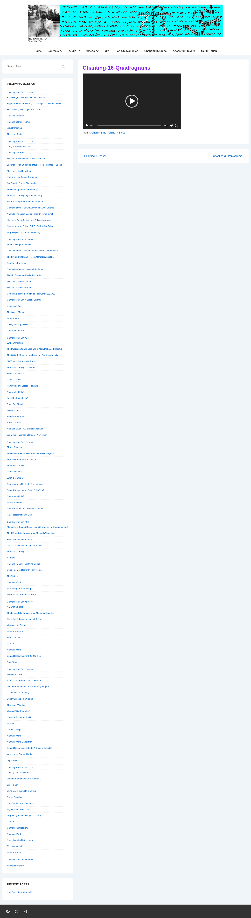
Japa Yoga (12, 760)
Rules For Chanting (16, 404)
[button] (131, 101)
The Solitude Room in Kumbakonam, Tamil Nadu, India (32, 355)
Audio (75, 50)
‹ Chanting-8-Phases (95, 156)
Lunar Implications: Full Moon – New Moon (27, 435)
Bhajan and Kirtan (15, 416)
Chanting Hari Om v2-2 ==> (20, 522)
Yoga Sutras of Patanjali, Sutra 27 (23, 594)
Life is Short (12, 785)
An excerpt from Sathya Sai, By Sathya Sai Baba (30, 226)
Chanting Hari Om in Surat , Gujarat (24, 300)
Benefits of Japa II (15, 373)
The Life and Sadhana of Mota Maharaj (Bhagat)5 (30, 613)
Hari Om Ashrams (15, 115)
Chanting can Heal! (16, 152)
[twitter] (17, 911)
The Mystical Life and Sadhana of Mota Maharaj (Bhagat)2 (34, 349)
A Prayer (11, 557)
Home (38, 51)
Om (107, 51)
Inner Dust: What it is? (17, 398)
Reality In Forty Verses (17, 324)
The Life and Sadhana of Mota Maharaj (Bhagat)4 (30, 533)
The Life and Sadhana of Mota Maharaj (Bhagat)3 (30, 453)
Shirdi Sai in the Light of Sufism (21, 791)
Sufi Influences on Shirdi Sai (20, 699)
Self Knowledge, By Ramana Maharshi (25, 201)
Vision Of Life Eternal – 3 (18, 711)
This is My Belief (14, 134)
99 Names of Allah (15, 846)
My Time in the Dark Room (19, 171)
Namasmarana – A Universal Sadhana (25, 269)
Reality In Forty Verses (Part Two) (23, 386)
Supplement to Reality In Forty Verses (24, 484)
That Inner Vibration (16, 705)
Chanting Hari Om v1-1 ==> (20, 92)
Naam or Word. (14, 650)
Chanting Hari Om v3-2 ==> (20, 859)
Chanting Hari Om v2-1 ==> (20, 442)
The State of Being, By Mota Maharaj (24, 195)
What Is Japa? (14, 318)
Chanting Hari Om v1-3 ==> (20, 239)
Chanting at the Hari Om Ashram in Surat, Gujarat (30, 208)
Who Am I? (12, 643)
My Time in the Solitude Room (21, 361)
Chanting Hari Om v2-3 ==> (20, 602)
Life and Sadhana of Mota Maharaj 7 (24, 778)
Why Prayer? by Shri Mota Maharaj (23, 232)
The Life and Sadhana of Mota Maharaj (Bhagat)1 (30, 257)
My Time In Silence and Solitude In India (26, 158)
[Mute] (171, 125)
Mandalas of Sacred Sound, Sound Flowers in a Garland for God (37, 527)
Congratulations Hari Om (18, 146)
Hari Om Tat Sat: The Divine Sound (23, 564)
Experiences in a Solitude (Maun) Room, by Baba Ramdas (34, 165)
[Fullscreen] (177, 125)
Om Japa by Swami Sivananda (21, 183)
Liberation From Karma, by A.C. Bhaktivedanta (29, 220)
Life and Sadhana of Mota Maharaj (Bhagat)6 (28, 686)
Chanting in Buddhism (17, 828)
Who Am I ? (12, 821)
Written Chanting (15, 343)
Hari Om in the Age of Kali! (19, 892)
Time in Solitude (14, 674)
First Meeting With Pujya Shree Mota (24, 109)
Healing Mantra (14, 422)
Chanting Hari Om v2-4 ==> (20, 669)
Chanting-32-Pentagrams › (228, 156)
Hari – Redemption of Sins (19, 515)
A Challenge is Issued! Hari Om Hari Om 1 (27, 97)
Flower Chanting (14, 447)
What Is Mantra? (14, 852)
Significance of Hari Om (18, 809)
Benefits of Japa (14, 471)
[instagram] (25, 911)
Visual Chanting (14, 128)
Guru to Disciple (14, 729)
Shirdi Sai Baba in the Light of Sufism (24, 545)
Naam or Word (14, 582)
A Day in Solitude (15, 607)
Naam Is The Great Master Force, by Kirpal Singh (30, 214)
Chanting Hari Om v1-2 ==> (20, 141)
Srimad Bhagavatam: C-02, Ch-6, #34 (24, 656)
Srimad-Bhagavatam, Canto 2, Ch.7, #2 (25, 490)
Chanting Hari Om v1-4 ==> (20, 338)
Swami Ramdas (14, 502)
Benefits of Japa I (15, 306)
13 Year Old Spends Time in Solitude (24, 680)
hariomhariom (38, 38)
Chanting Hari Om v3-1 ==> (20, 767)
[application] (132, 101)
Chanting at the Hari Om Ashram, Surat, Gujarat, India (32, 250)
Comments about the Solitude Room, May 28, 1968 (31, 294)
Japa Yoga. (12, 662)
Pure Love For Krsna (17, 263)
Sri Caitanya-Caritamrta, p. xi (20, 588)
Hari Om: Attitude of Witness (20, 803)
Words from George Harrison (20, 754)
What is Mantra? (14, 379)
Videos (93, 50)
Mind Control (13, 410)
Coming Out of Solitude (18, 772)
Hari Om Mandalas (126, 51)
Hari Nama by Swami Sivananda (22, 177)
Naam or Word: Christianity (19, 742)
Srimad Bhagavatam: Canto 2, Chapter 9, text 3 (29, 748)
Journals (56, 50)
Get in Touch (209, 51)
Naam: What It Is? (15, 330)
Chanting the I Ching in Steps (108, 132)
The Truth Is (12, 576)
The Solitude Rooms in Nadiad (21, 459)
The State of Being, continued (21, 367)
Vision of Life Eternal (16, 625)
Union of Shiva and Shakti (19, 717)
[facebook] (8, 911)
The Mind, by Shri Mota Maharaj (22, 189)
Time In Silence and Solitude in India (24, 275)
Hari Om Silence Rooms (18, 122)
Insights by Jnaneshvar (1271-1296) (24, 815)
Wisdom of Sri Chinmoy (18, 692)
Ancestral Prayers (184, 51)
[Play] (87, 125)
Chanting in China (155, 51)
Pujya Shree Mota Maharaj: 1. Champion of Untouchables (34, 103)
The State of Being (16, 312)
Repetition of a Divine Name (20, 840)
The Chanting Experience (19, 244)
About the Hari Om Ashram (19, 539)
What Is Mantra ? (15, 478)
